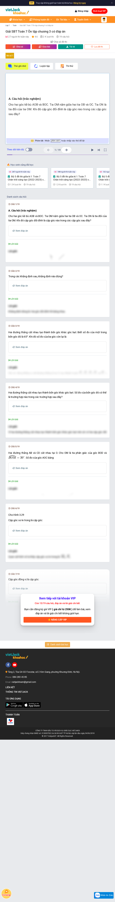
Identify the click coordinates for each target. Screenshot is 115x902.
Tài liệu (63, 19)
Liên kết (11, 849)
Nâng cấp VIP (57, 782)
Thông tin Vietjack (17, 854)
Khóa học (17, 19)
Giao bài (44, 47)
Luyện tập (42, 66)
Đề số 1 (10, 55)
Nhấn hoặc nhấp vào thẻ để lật (57, 141)
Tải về (70, 47)
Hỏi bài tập (6, 893)
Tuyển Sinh (82, 19)
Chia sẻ (18, 47)
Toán (15, 25)
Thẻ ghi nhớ (17, 66)
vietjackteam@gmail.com (23, 844)
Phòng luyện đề (40, 19)
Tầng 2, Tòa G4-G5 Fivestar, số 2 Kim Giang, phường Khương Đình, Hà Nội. (44, 834)
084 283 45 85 (19, 839)
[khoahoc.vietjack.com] (17, 11)
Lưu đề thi (97, 47)
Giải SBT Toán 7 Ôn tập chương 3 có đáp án (36, 25)
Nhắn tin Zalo (103, 895)
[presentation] (55, 275)
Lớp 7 (8, 25)
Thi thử (66, 66)
